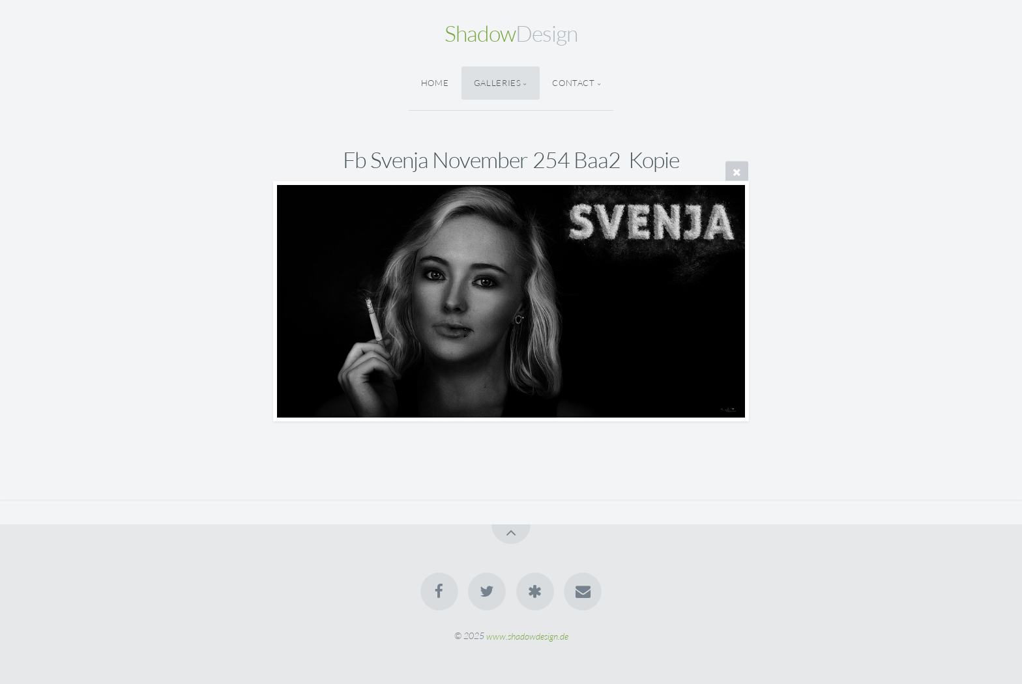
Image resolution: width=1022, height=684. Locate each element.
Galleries (497, 83)
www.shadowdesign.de (527, 635)
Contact (573, 83)
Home (435, 83)
